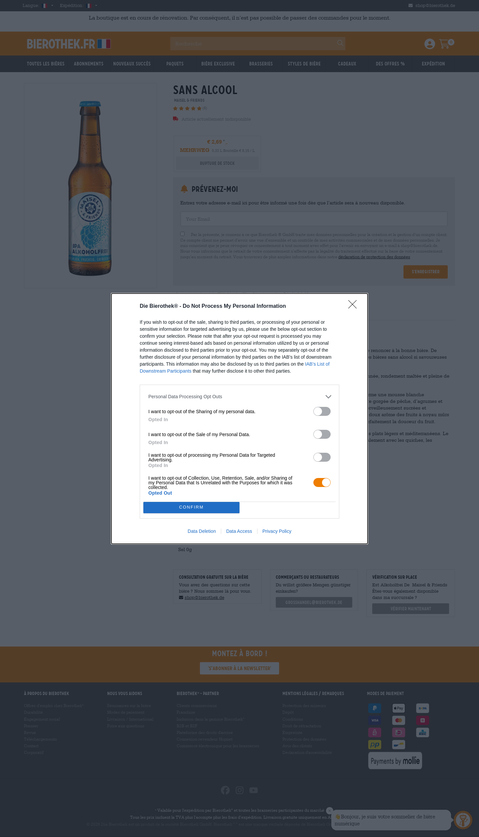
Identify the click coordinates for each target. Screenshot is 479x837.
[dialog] (239, 419)
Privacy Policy (276, 531)
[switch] (322, 411)
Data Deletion (202, 531)
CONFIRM (191, 507)
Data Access (239, 531)
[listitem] (239, 396)
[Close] (354, 306)
